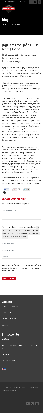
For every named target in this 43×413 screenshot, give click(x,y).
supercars (16, 58)
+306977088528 (9, 2)
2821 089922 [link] (10, 360)
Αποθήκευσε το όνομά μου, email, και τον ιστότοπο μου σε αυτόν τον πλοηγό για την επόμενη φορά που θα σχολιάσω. (21, 268)
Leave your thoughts (13, 62)
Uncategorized (30, 55)
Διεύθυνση (22, 2)
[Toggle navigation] (38, 8)
